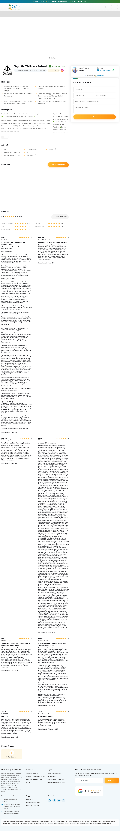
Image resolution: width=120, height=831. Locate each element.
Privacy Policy (52, 776)
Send (94, 117)
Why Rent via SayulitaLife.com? (36, 776)
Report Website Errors (33, 802)
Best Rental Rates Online (34, 779)
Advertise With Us (32, 773)
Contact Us (29, 799)
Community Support (32, 805)
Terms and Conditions (54, 773)
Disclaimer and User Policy (56, 779)
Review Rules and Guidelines (57, 782)
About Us (29, 782)
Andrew (81, 70)
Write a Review (60, 217)
